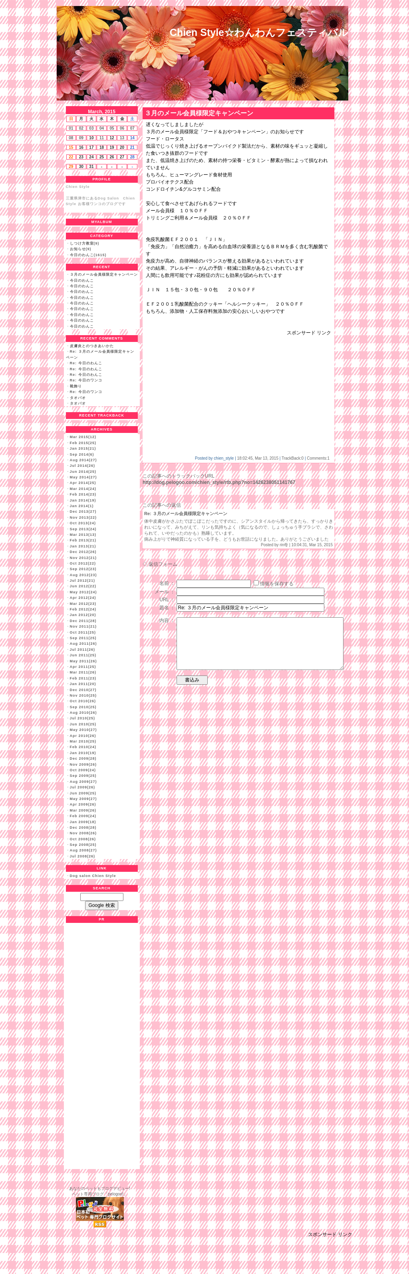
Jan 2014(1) (82, 506)
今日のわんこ (82, 280)
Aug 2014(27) (83, 460)
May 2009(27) (83, 799)
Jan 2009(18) (83, 822)
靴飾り (76, 386)
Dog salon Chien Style (93, 876)
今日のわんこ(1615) (88, 255)
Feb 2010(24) (83, 747)
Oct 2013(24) (83, 523)
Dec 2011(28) (83, 621)
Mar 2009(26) (83, 810)
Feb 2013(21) (83, 540)
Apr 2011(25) (83, 667)
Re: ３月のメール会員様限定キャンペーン (185, 513)
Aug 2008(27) (83, 850)
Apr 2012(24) (83, 598)
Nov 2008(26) (83, 833)
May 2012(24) (83, 592)
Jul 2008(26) (82, 856)
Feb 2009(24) (83, 816)
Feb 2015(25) (83, 443)
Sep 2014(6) (82, 454)
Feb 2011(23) (83, 678)
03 (91, 128)
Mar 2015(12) (83, 437)
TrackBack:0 (293, 458)
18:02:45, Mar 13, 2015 (257, 458)
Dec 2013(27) (83, 512)
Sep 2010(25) (83, 707)
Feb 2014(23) (83, 494)
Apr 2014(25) (83, 483)
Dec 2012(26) (83, 552)
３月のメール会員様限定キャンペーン (104, 275)
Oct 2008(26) (83, 839)
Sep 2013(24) (83, 529)
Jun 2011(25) (83, 655)
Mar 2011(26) (83, 672)
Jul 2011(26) (82, 650)
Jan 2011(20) (83, 684)
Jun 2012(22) (83, 586)
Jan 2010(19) (83, 753)
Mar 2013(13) (83, 535)
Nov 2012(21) (83, 558)
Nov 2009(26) (83, 764)
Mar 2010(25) (83, 741)
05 (111, 128)
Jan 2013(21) (83, 546)
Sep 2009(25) (83, 776)
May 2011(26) (83, 661)
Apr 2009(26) (83, 804)
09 (81, 138)
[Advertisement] (213, 392)
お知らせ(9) (80, 249)
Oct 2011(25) (83, 632)
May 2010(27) (83, 730)
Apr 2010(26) (83, 736)
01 (71, 128)
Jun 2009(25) (83, 793)
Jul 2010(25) (82, 718)
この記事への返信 (162, 505)
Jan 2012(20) (83, 615)
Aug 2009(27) (83, 782)
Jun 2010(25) (83, 724)
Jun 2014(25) (83, 472)
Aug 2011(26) (83, 644)
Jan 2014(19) (83, 500)
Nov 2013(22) (83, 517)
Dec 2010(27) (83, 690)
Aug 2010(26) (83, 713)
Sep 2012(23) (83, 569)
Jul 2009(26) (82, 787)
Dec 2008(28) (83, 828)
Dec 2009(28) (83, 758)
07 (132, 128)
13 (122, 138)
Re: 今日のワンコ (86, 380)
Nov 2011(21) (83, 626)
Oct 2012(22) (83, 563)
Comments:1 (318, 458)
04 (101, 128)
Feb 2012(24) (83, 609)
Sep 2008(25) (83, 845)
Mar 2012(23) (83, 604)
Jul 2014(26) (82, 466)
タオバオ (78, 398)
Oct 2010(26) (83, 701)
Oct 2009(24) (83, 770)
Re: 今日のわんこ (86, 363)
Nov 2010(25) (83, 695)
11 (101, 138)
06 (122, 128)
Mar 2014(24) (83, 489)
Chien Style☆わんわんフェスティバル (259, 32)
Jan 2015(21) (83, 448)
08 (71, 138)
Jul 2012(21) (82, 581)
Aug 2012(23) (83, 575)
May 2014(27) (83, 477)
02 (81, 128)
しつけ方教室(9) (84, 243)
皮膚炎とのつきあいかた (92, 346)
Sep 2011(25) (83, 638)
